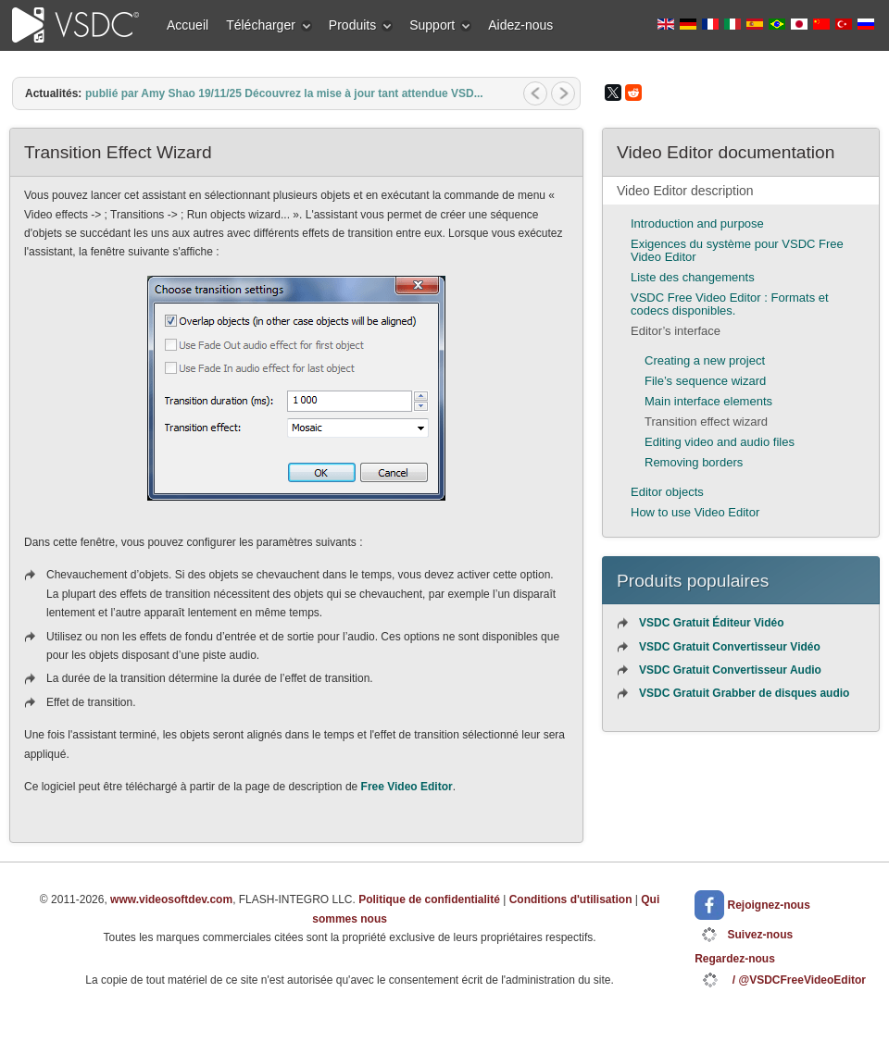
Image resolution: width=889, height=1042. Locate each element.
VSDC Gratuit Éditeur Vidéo (711, 622)
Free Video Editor (407, 786)
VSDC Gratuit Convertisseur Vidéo (729, 646)
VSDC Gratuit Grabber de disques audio (744, 693)
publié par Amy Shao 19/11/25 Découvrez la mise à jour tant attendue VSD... (284, 93)
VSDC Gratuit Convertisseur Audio (730, 670)
